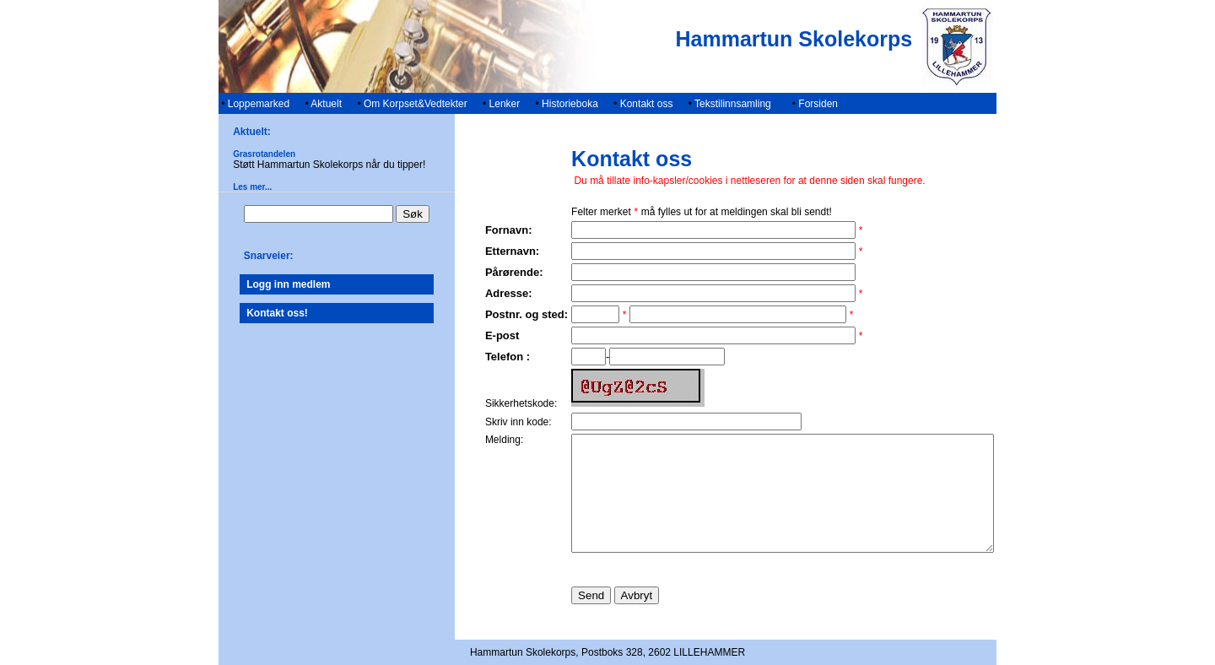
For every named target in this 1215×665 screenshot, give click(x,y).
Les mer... (227, 187)
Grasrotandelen (239, 154)
